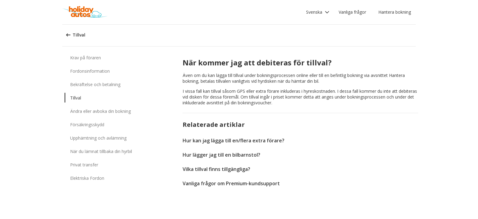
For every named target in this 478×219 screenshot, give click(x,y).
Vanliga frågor (352, 12)
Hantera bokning (394, 12)
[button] (318, 12)
